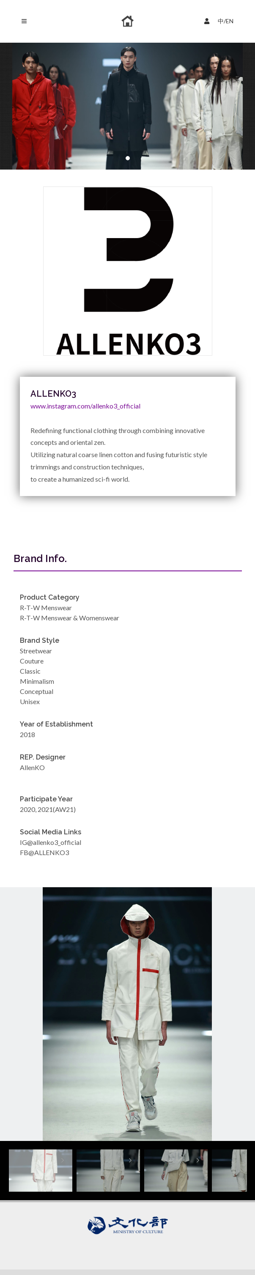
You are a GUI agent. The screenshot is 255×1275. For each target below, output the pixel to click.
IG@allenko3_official (50, 842)
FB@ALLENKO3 (44, 852)
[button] (128, 158)
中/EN (221, 20)
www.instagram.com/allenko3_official (85, 406)
